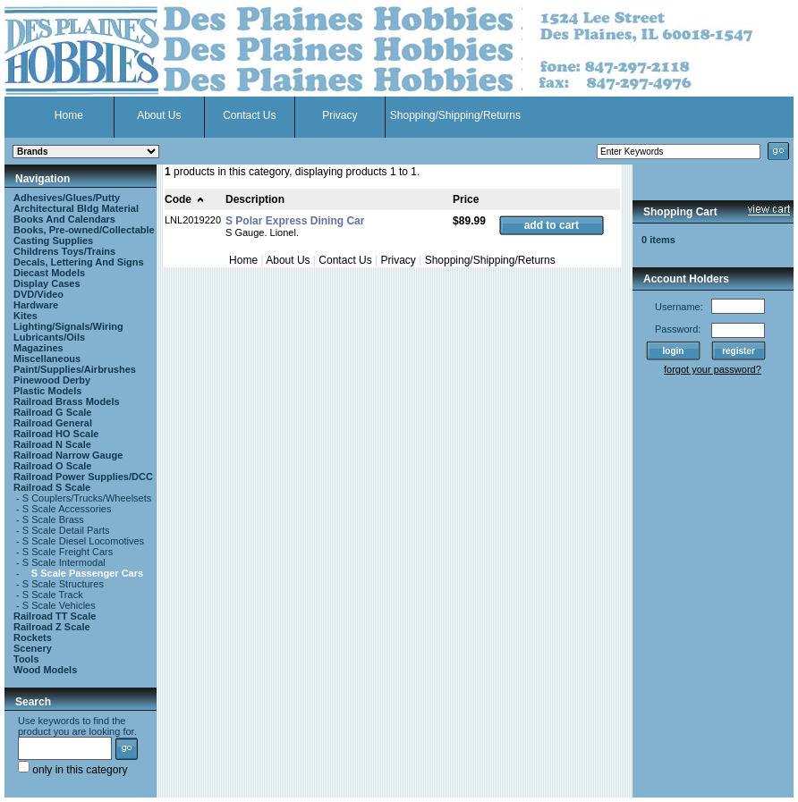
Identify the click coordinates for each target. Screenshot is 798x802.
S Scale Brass (53, 519)
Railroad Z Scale (51, 626)
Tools (26, 659)
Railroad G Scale (52, 412)
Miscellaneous (47, 358)
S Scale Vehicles (59, 605)
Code (185, 199)
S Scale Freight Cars (67, 551)
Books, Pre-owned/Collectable (84, 229)
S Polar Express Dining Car (294, 221)
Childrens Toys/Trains (64, 251)
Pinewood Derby (51, 380)
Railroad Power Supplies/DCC (83, 476)
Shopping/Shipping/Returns (455, 115)
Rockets (32, 637)
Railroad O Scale (52, 465)
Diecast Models (49, 272)
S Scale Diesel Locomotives (83, 541)
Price (466, 199)
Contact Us (249, 115)
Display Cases (47, 283)
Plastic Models (47, 390)
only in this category (72, 770)
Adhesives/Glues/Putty (66, 197)
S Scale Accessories (67, 508)
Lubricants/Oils (49, 337)
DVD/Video (38, 294)
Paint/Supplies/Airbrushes (74, 369)
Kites (25, 315)
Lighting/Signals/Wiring (68, 326)
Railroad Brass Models (66, 401)
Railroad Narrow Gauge (68, 455)
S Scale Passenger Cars (87, 573)
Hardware (35, 305)
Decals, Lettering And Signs (78, 262)
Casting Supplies (53, 240)
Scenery (32, 648)
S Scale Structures (63, 583)
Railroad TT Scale (54, 616)
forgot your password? (712, 369)
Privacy (339, 115)
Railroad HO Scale (55, 433)
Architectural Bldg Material (76, 208)
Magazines (38, 347)
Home (69, 115)
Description (254, 199)
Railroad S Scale (51, 487)
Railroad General (52, 423)
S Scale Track (52, 594)
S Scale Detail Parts (66, 530)
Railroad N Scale (52, 444)
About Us (159, 115)
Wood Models (45, 669)
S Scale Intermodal (64, 562)
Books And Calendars (64, 219)
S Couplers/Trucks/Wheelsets (86, 498)
